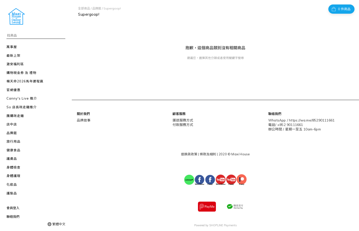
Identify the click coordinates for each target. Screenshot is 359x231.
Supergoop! (112, 8)
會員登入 (12, 208)
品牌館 (96, 8)
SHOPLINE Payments (223, 224)
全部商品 (84, 8)
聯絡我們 (12, 217)
